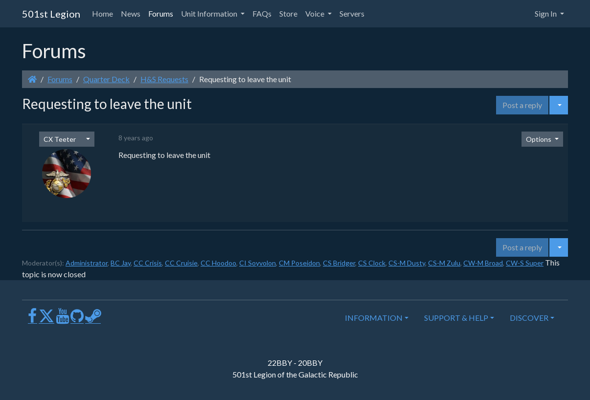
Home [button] (102, 13)
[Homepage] (32, 79)
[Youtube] (62, 319)
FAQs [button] (262, 13)
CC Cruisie (181, 263)
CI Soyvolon (257, 263)
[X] (46, 319)
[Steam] (93, 319)
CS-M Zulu (444, 263)
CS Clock (372, 263)
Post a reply (522, 105)
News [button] (130, 13)
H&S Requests (164, 79)
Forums (59, 79)
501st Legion (51, 14)
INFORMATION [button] (374, 317)
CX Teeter (60, 139)
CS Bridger (339, 263)
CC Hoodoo (218, 263)
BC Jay (121, 263)
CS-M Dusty (406, 263)
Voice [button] (315, 13)
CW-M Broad (483, 263)
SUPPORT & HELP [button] (456, 317)
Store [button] (288, 13)
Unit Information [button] (210, 13)
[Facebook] (32, 319)
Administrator (87, 263)
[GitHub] (77, 319)
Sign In (546, 13)
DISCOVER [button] (529, 317)
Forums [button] (160, 13)
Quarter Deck (106, 79)
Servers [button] (352, 13)
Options (539, 139)
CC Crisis (148, 263)
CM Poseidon (299, 263)
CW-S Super (525, 263)
